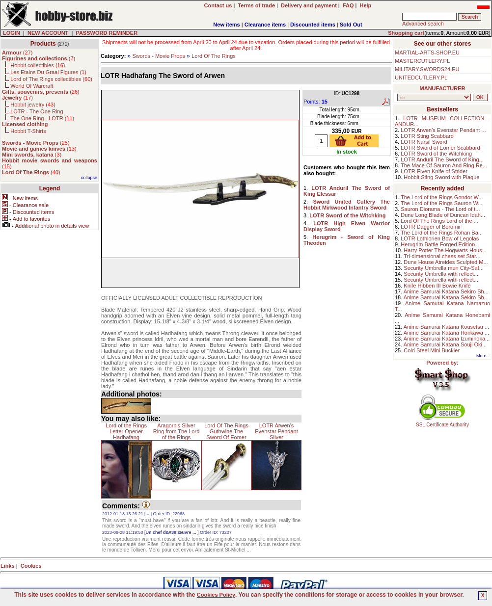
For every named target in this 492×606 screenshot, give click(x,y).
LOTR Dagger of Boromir (431, 227)
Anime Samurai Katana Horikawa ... (446, 333)
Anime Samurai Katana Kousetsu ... (446, 327)
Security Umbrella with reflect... (441, 274)
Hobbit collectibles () (37, 65)
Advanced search (423, 23)
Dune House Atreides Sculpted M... (446, 262)
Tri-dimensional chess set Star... (442, 256)
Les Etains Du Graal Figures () (48, 72)
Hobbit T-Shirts (28, 131)
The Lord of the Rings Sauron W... (441, 203)
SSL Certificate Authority (442, 422)
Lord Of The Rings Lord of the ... (439, 221)
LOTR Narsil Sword (424, 142)
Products (43, 43)
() (17, 52)
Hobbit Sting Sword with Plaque (441, 177)
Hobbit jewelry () (32, 104)
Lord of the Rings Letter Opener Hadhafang (126, 431)
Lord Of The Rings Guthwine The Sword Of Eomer (226, 431)
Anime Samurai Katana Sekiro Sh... (446, 291)
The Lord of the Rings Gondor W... (442, 197)
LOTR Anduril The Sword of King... (442, 159)
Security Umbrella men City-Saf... (444, 268)
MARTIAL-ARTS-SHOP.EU (427, 52)
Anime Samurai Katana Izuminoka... (447, 339)
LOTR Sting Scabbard (427, 136)
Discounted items (312, 24)
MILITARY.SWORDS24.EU (427, 69)
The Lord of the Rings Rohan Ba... (442, 233)
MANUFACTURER (442, 88)
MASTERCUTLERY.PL (422, 61)
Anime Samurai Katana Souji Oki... (445, 344)
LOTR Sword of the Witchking (436, 154)
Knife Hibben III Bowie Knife (437, 286)
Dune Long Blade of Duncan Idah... (443, 215)
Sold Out (351, 24)
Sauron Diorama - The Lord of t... (440, 209)
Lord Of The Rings (213, 56)
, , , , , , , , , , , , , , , (434, 97)
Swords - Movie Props (158, 56)
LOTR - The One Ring (36, 111)
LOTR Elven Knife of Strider (434, 171)
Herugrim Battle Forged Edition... (440, 244)
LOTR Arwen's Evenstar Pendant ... (443, 130)
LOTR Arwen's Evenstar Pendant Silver (276, 431)
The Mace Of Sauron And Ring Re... (444, 165)
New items (226, 24)
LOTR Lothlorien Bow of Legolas (440, 238)
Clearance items (265, 24)
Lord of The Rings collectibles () (51, 79)
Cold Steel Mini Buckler (432, 350)
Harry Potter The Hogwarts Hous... (445, 250)
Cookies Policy (216, 595)
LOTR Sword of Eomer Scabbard (440, 148)
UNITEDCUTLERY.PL (421, 77)
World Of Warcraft (31, 86)
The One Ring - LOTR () (42, 118)
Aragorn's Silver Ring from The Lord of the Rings (176, 431)
